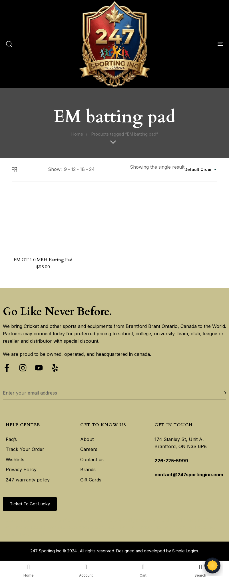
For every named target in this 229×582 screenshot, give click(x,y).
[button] (9, 44)
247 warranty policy (28, 480)
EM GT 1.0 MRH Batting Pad (43, 260)
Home (77, 134)
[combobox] (200, 169)
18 (82, 169)
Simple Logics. (185, 550)
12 (73, 169)
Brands (88, 469)
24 (92, 169)
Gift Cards (90, 480)
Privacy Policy (21, 469)
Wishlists (15, 459)
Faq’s (11, 439)
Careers (88, 449)
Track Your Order (25, 449)
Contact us (92, 459)
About (87, 439)
